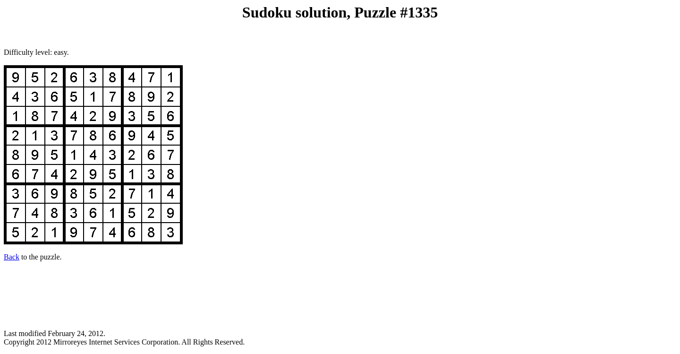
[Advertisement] (340, 291)
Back (11, 257)
